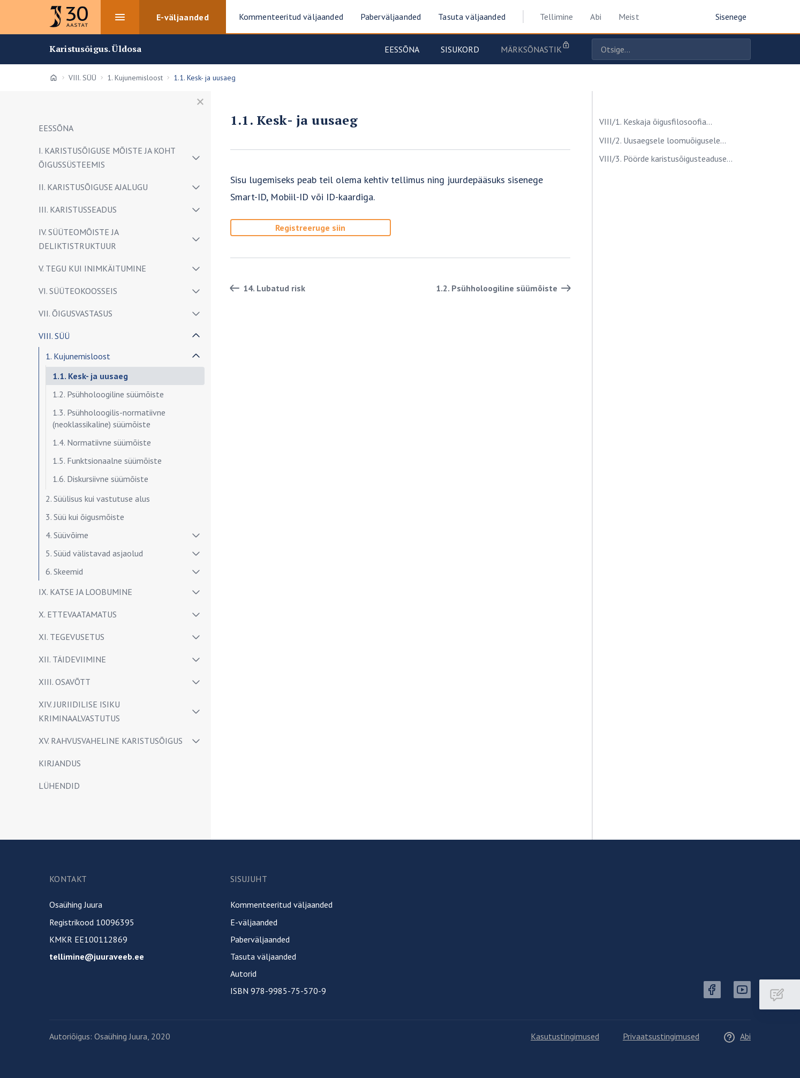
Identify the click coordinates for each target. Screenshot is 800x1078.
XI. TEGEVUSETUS (71, 636)
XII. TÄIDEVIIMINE (72, 659)
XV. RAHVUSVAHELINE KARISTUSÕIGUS (111, 740)
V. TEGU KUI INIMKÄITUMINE (92, 268)
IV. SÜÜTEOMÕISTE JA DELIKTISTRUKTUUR (78, 239)
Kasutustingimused (565, 1036)
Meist (628, 16)
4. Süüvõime (67, 535)
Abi (595, 16)
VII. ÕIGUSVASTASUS (75, 313)
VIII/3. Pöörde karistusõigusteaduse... (666, 158)
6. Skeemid (64, 571)
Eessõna (401, 49)
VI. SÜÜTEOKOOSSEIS (78, 290)
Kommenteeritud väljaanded (281, 904)
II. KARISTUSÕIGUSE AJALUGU (93, 187)
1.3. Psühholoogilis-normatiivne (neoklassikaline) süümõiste (108, 418)
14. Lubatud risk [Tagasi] (265, 288)
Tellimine (556, 16)
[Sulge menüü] (200, 101)
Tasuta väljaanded (263, 956)
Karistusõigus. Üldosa (95, 49)
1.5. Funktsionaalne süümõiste (107, 460)
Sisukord (460, 49)
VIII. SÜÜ (82, 77)
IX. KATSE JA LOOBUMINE (85, 591)
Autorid (243, 973)
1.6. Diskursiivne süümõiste (100, 478)
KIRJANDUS (60, 763)
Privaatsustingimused (661, 1036)
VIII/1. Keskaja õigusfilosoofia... (655, 121)
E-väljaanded (253, 922)
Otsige (740, 49)
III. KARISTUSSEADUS (78, 209)
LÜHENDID (59, 785)
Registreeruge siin (310, 227)
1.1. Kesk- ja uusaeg (90, 376)
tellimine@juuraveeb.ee (96, 956)
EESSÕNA (56, 128)
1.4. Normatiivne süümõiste (101, 442)
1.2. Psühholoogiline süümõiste (108, 394)
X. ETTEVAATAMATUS (78, 614)
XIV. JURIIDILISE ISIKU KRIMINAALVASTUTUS (79, 711)
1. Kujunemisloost (135, 77)
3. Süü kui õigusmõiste (85, 516)
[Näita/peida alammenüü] (196, 157)
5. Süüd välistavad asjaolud (94, 553)
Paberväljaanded (260, 939)
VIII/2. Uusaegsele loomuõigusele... (662, 140)
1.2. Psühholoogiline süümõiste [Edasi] (505, 288)
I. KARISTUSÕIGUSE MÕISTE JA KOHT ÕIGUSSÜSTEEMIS (107, 157)
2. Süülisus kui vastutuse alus (98, 498)
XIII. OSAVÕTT (64, 681)
